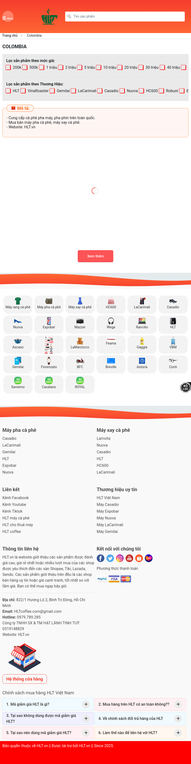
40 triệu (173, 67)
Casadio (111, 91)
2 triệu (70, 67)
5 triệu (89, 67)
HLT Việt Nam (108, 498)
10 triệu (109, 67)
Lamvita (103, 438)
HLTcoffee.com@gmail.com (37, 611)
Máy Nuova (106, 518)
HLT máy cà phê (16, 518)
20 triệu (131, 67)
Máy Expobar (108, 511)
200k (16, 67)
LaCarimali (86, 91)
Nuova (132, 91)
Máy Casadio (108, 504)
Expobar (9, 465)
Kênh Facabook (15, 498)
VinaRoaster (38, 91)
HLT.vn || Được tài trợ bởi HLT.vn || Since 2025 (75, 745)
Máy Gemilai (107, 531)
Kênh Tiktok (12, 511)
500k (33, 67)
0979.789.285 (28, 617)
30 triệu (152, 67)
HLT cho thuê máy (17, 525)
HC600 (151, 91)
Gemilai (63, 91)
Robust (171, 91)
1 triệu (51, 67)
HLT (15, 91)
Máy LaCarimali (110, 525)
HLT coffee (11, 531)
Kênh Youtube (14, 504)
